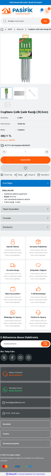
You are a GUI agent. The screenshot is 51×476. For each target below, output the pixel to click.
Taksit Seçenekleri (11, 209)
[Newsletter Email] (25, 343)
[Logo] (17, 11)
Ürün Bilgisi (7, 183)
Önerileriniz (8, 227)
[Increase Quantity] (47, 152)
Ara (45, 21)
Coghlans (21, 130)
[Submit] (45, 344)
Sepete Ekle (25, 160)
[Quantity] (25, 151)
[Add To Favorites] (25, 168)
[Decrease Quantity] (4, 152)
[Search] (25, 21)
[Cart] (46, 11)
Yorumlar (7, 218)
